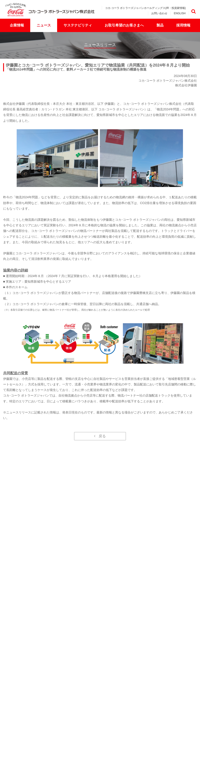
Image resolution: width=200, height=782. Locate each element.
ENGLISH (180, 13)
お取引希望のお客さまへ (124, 25)
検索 (193, 11)
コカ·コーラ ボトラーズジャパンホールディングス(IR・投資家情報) (145, 8)
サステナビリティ (78, 25)
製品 (160, 25)
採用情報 (183, 25)
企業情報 (17, 25)
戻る (102, 436)
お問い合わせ (159, 13)
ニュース (44, 25)
